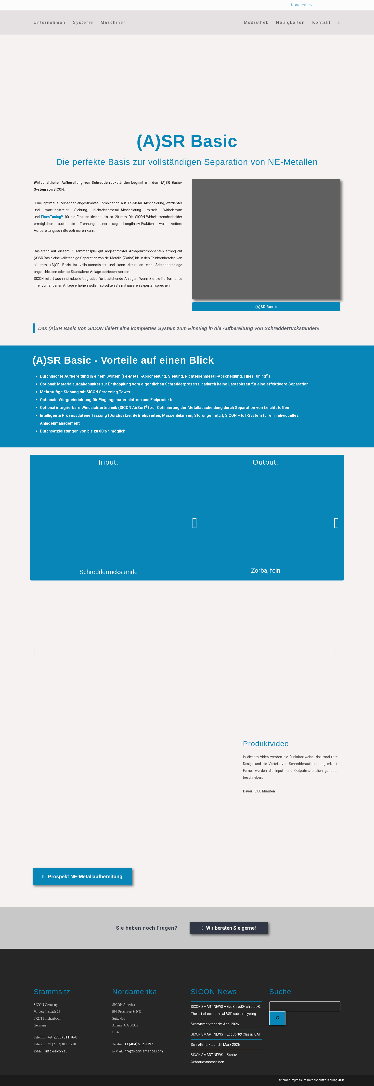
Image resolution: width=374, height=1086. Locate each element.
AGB (341, 1080)
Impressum (298, 1080)
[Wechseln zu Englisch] (328, 5)
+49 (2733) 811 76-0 (61, 1037)
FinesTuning (255, 376)
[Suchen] (277, 1018)
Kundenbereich (305, 5)
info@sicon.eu (56, 1051)
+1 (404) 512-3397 (138, 1044)
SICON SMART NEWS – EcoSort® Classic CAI (225, 1034)
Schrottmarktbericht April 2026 (215, 1024)
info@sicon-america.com (143, 1051)
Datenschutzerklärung (322, 1080)
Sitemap (284, 1080)
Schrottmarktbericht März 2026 (215, 1045)
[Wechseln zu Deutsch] (337, 5)
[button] (194, 523)
